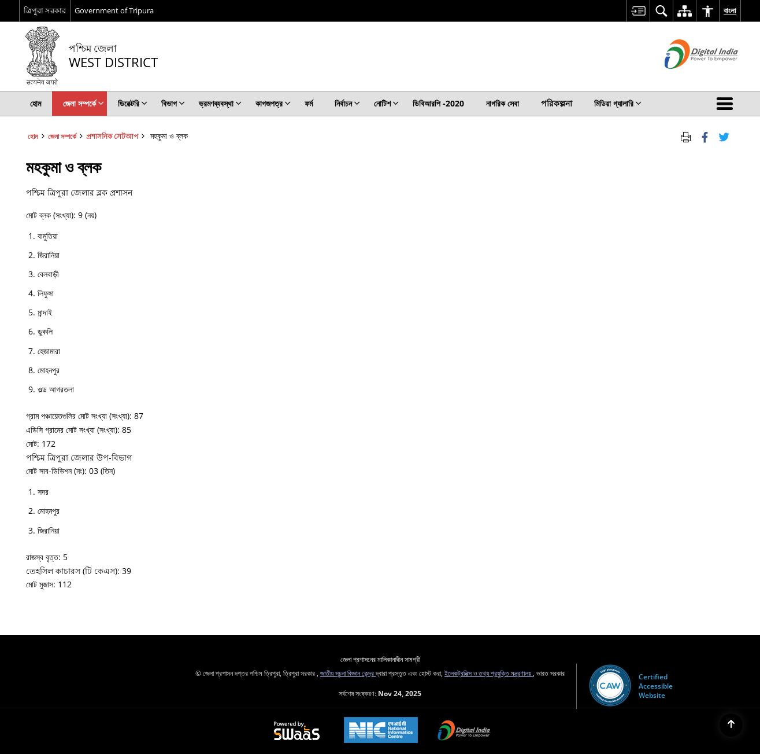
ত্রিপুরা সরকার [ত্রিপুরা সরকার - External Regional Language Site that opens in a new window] (45, 10)
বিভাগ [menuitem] (173, 103)
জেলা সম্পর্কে (62, 136)
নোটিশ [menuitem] (386, 103)
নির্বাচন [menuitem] (347, 103)
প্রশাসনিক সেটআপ (112, 136)
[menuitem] (638, 10)
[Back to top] (731, 725)
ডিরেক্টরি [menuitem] (132, 103)
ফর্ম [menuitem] (309, 103)
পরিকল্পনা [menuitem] (556, 103)
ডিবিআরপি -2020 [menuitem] (438, 103)
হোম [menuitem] (35, 103)
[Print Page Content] (685, 136)
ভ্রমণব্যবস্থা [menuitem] (220, 103)
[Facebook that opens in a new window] (704, 136)
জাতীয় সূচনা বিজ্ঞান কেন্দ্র (348, 673)
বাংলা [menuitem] (730, 10)
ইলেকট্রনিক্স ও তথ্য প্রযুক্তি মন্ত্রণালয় (488, 673)
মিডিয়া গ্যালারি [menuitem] (618, 103)
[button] (727, 103)
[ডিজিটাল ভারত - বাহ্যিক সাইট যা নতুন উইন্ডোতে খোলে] (687, 78)
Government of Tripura (114, 10)
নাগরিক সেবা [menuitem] (502, 103)
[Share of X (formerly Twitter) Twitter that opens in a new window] (723, 136)
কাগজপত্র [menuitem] (273, 103)
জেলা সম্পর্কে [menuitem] (83, 103)
